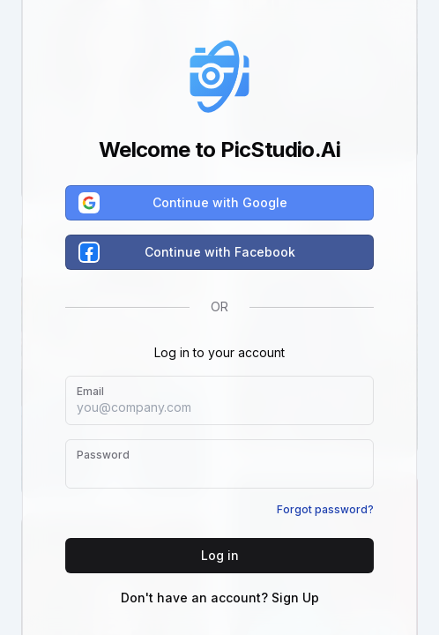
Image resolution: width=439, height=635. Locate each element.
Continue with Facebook (187, 252)
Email (90, 391)
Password (103, 454)
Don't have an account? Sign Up (220, 597)
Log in (220, 555)
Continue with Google (183, 203)
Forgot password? (325, 509)
